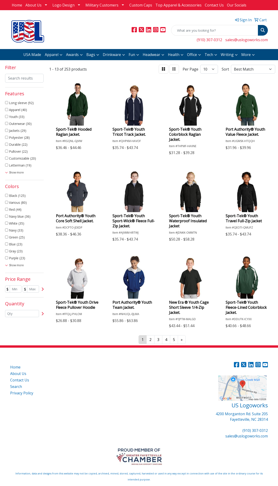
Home (17, 5)
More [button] (246, 54)
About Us (33, 5)
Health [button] (173, 54)
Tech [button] (209, 54)
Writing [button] (227, 54)
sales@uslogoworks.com (246, 39)
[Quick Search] (214, 30)
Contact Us (214, 5)
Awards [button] (72, 54)
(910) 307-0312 (209, 39)
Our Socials (236, 5)
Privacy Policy (21, 393)
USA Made (32, 54)
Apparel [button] (51, 54)
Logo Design (63, 5)
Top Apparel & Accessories (178, 5)
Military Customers (101, 5)
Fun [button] (132, 54)
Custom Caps (140, 5)
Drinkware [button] (112, 54)
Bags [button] (90, 54)
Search (16, 386)
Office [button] (192, 54)
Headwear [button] (151, 54)
